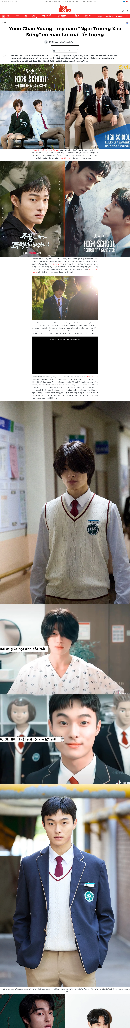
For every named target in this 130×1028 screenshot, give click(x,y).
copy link (65, 51)
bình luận (76, 51)
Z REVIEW (99, 16)
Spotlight (109, 16)
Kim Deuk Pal (92, 377)
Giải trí (26, 16)
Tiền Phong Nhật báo (70, 1)
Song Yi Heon (64, 158)
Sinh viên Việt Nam (89, 1)
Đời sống (9, 16)
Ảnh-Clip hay (88, 16)
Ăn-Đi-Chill (77, 16)
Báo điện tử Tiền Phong (65, 9)
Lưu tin (4, 67)
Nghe (4, 56)
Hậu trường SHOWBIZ (61, 16)
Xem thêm (126, 16)
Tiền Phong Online (52, 1)
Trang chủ (3, 16)
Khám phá (18, 16)
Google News (126, 22)
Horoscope (119, 16)
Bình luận (4, 73)
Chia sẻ (4, 62)
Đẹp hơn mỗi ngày (46, 16)
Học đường (34, 16)
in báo (70, 51)
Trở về (4, 78)
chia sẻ (54, 51)
